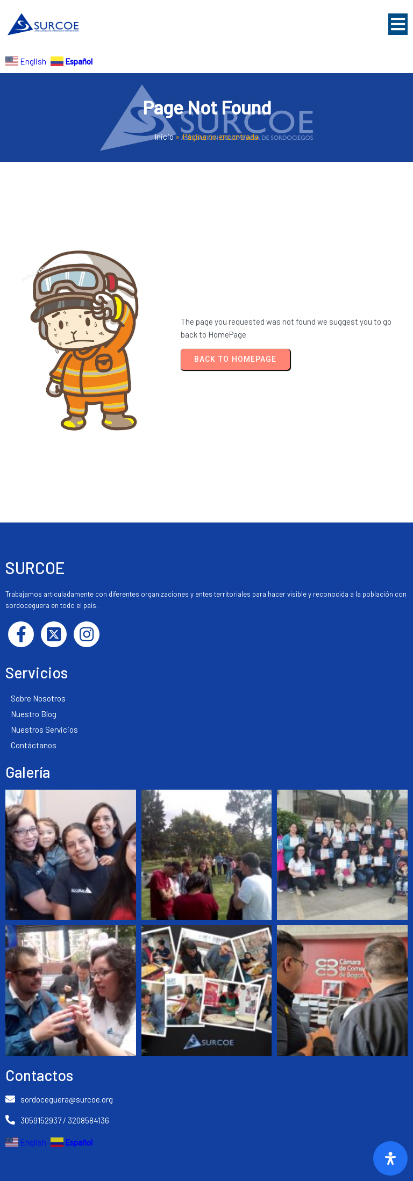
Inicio (164, 136)
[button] (398, 24)
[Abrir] (390, 1158)
